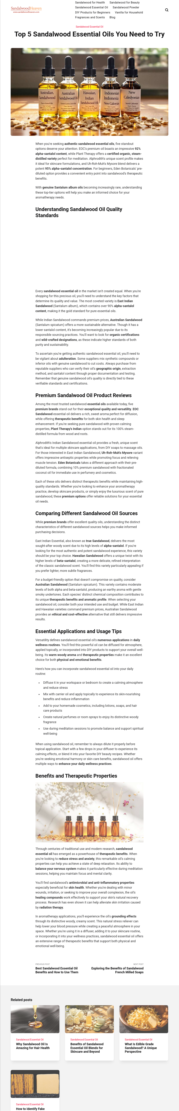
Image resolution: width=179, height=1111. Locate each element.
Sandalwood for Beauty (125, 2)
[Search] (166, 10)
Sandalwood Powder (126, 7)
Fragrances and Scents (90, 17)
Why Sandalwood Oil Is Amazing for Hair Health (33, 1046)
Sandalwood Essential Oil (91, 7)
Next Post (117, 968)
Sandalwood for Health (90, 2)
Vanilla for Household (129, 12)
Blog (112, 17)
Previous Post (62, 968)
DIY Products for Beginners (92, 12)
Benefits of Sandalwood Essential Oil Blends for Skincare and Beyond (87, 1048)
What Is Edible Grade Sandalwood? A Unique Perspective (141, 1048)
